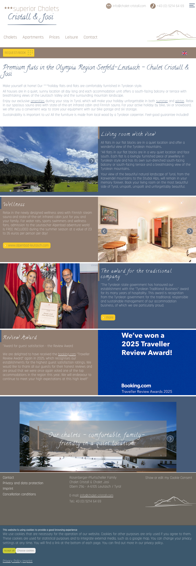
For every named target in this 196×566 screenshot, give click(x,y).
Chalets (10, 31)
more (109, 376)
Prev (6, 220)
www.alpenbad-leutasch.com (28, 304)
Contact (90, 31)
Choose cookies (25, 550)
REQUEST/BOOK (15, 112)
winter (179, 160)
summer (162, 160)
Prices (54, 31)
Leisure (71, 31)
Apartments (33, 31)
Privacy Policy (12, 561)
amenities (38, 160)
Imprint (27, 561)
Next (91, 220)
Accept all (9, 550)
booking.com (67, 413)
